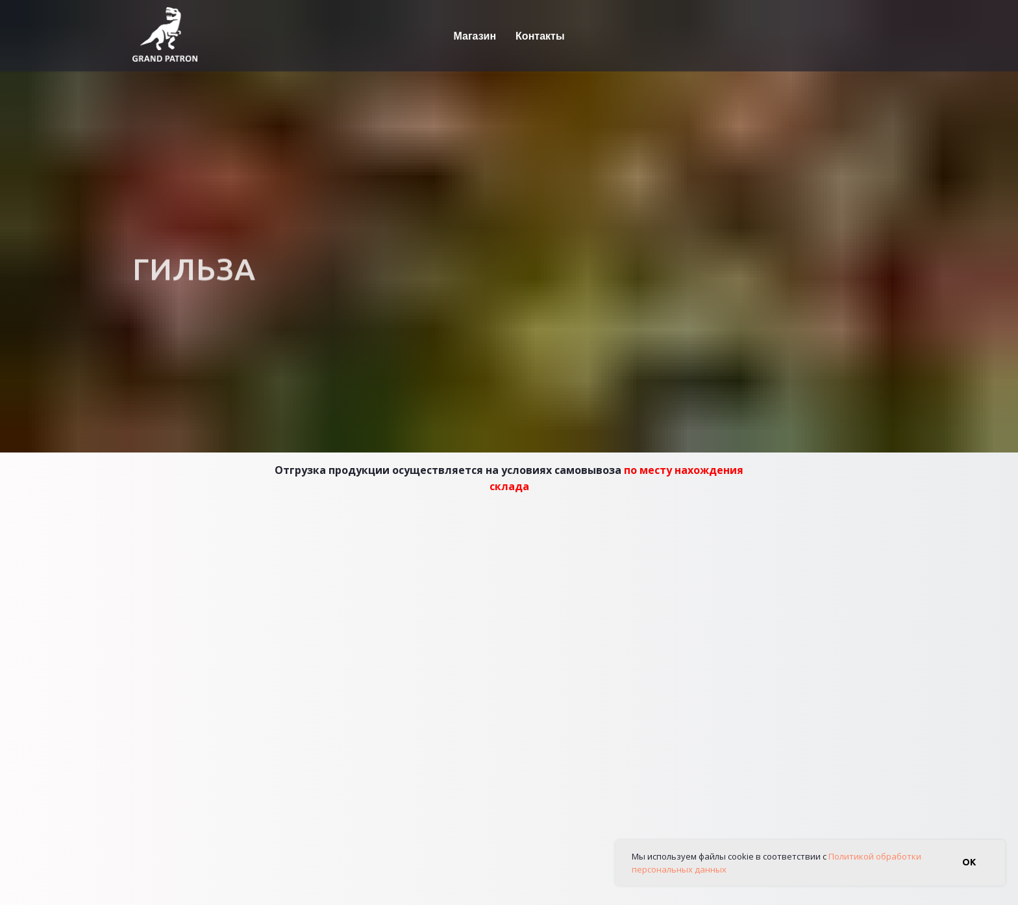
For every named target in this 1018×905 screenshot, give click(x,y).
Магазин (474, 36)
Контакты (539, 36)
